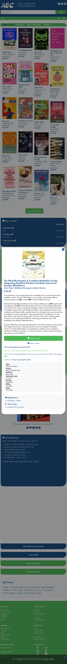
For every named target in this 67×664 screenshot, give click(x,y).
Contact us (8, 360)
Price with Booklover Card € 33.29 (17, 347)
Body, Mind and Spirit (16, 407)
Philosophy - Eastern (14, 400)
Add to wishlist (33, 343)
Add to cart (33, 338)
